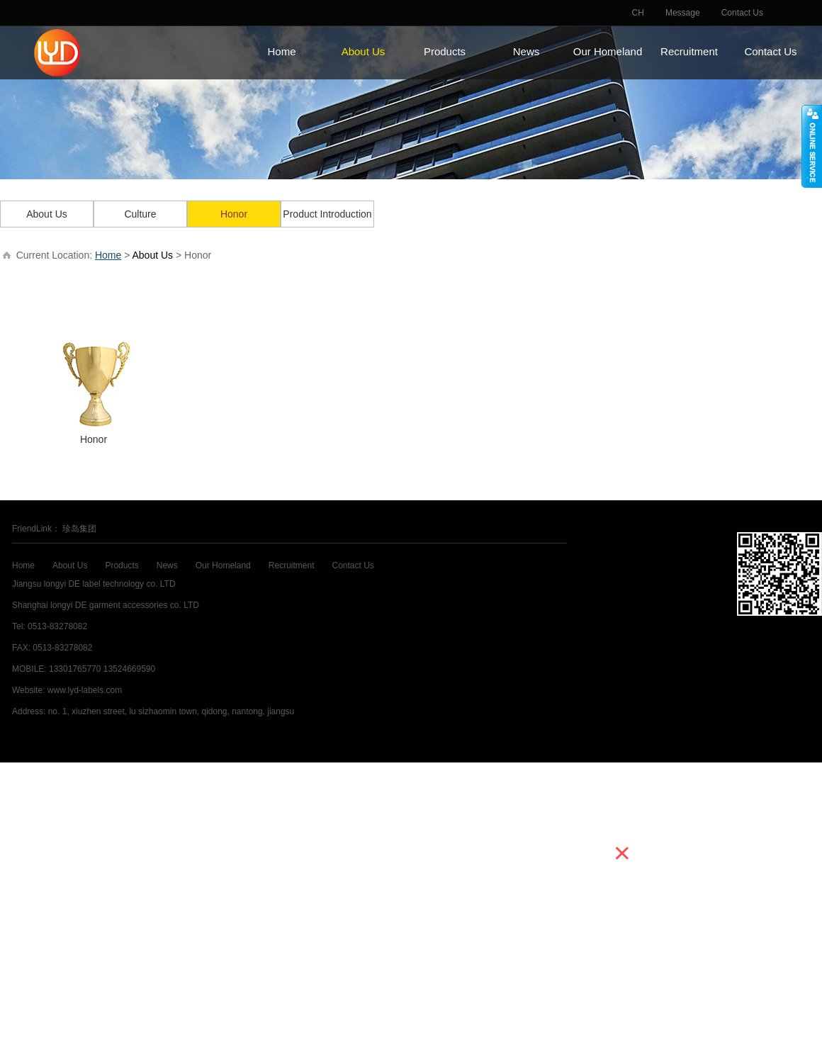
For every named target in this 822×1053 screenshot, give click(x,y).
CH (638, 13)
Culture (140, 214)
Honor (233, 214)
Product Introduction (327, 214)
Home (281, 51)
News (526, 51)
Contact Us (742, 13)
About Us (363, 51)
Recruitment (689, 51)
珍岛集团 (79, 529)
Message (682, 13)
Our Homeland (608, 51)
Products (445, 51)
